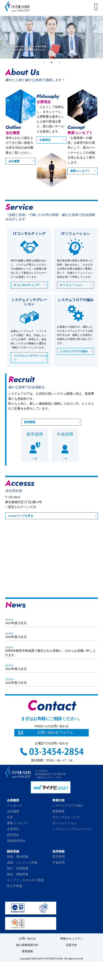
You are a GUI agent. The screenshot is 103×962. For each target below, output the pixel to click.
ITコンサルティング (26, 284)
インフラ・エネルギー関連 (25, 880)
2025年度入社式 (16, 623)
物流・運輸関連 (17, 874)
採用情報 (29, 422)
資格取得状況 (16, 841)
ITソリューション (71, 284)
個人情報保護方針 (27, 944)
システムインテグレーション (30, 357)
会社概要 (14, 161)
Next (98, 37)
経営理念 (13, 835)
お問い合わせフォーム (55, 732)
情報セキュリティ (71, 938)
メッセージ (14, 805)
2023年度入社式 (16, 669)
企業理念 (45, 139)
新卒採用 (35, 434)
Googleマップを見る (20, 515)
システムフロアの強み (74, 351)
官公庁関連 (14, 886)
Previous (4, 37)
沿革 (10, 817)
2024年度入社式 (16, 637)
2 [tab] (51, 62)
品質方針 (71, 944)
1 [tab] (44, 62)
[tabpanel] (51, 37)
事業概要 (58, 811)
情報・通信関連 (17, 856)
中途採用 (65, 434)
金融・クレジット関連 (22, 862)
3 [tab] (59, 62)
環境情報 (27, 951)
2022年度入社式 (16, 682)
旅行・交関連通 (17, 868)
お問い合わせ (27, 938)
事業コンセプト (80, 170)
